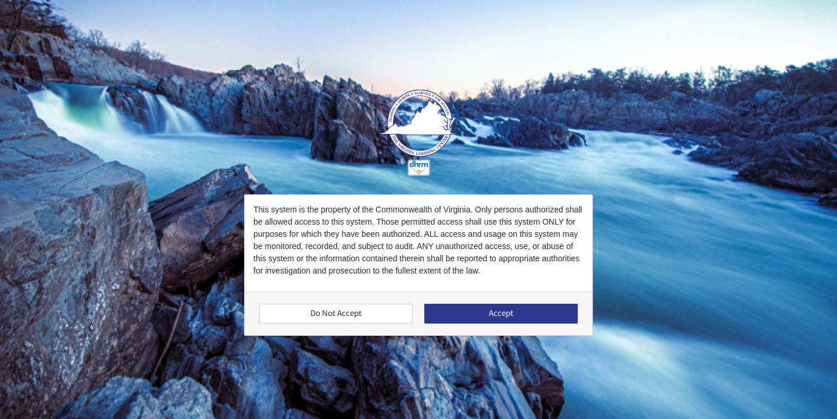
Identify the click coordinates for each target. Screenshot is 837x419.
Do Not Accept (336, 313)
